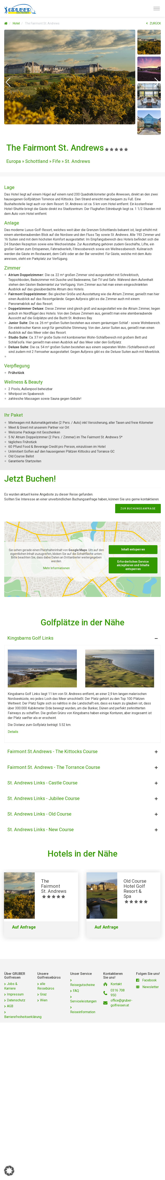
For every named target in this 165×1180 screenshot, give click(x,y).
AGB (10, 1006)
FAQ (76, 991)
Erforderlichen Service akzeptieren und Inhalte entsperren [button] (133, 565)
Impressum (15, 994)
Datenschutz (16, 1000)
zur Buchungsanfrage (138, 508)
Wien (43, 1000)
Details (13, 732)
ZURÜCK (153, 23)
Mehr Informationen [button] (56, 568)
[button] (8, 82)
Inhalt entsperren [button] (133, 549)
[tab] (82, 637)
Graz (43, 994)
